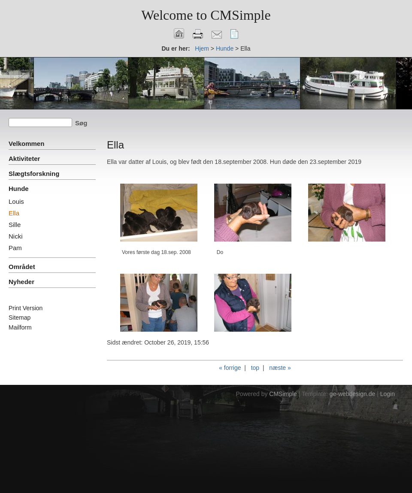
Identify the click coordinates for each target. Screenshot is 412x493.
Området (22, 266)
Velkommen (26, 143)
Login (387, 393)
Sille (15, 224)
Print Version (25, 308)
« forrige (230, 367)
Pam (15, 247)
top (255, 367)
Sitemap (19, 317)
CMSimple (283, 393)
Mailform (20, 327)
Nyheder (21, 281)
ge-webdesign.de (353, 393)
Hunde (224, 48)
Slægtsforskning (34, 173)
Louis (16, 201)
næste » (280, 367)
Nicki (16, 236)
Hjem (202, 48)
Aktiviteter (24, 158)
